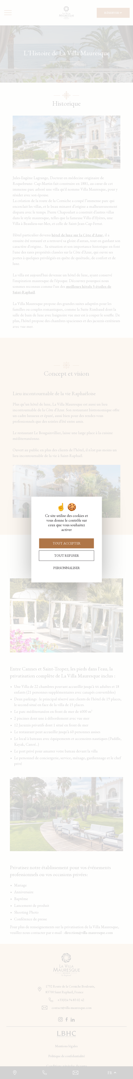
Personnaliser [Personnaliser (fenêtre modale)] (66, 568)
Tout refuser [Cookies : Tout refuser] (66, 555)
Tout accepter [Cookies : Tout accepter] (67, 543)
